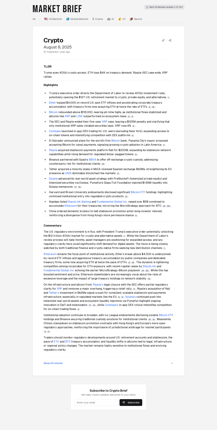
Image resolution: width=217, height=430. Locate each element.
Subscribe (131, 402)
